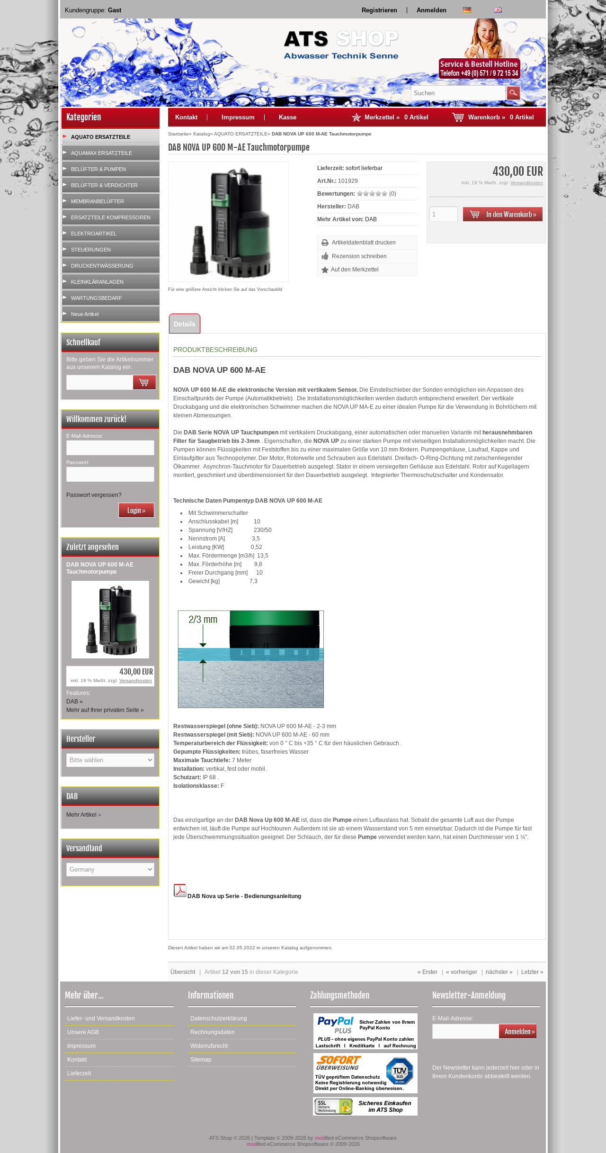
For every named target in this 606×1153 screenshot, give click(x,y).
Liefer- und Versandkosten (101, 1018)
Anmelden (431, 10)
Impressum (238, 117)
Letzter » (532, 972)
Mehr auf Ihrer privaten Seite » (105, 710)
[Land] (110, 869)
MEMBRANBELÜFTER (97, 201)
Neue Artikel (84, 314)
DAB (371, 219)
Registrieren (379, 10)
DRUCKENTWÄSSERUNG (102, 266)
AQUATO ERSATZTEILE (100, 137)
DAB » (74, 701)
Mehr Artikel (81, 814)
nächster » (499, 972)
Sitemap (201, 1059)
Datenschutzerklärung (218, 1018)
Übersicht (182, 972)
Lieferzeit (79, 1073)
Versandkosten (135, 680)
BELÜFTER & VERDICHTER (104, 185)
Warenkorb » (501, 117)
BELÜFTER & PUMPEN (98, 169)
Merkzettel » (396, 117)
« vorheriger (461, 972)
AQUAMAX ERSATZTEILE (101, 153)
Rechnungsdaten (212, 1032)
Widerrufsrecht (209, 1046)
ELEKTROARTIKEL (93, 233)
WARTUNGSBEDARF (96, 298)
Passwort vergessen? (94, 495)
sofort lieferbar (364, 168)
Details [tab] (185, 324)
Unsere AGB (83, 1032)
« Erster (427, 972)
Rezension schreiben (359, 256)
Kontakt (186, 117)
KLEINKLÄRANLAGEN (97, 282)
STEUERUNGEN (91, 249)
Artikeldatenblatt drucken (364, 242)
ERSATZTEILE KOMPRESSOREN (111, 217)
